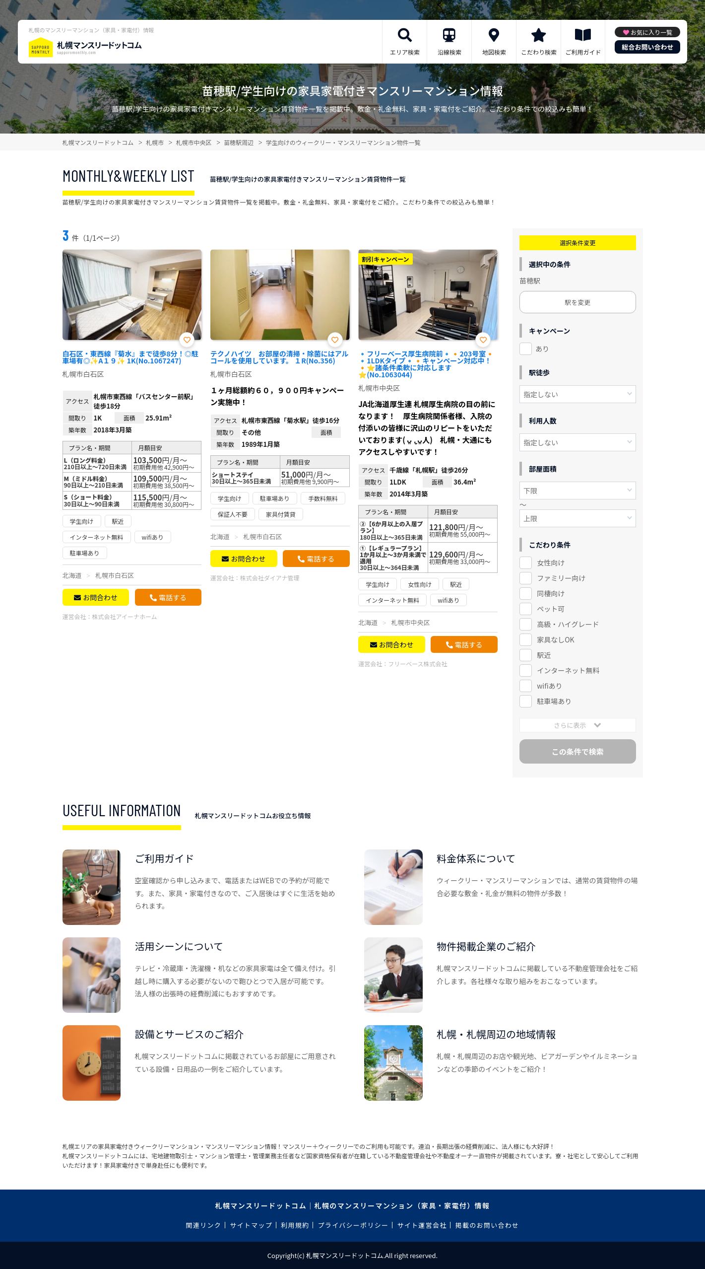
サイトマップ (251, 1225)
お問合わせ (100, 597)
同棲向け (551, 593)
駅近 (544, 655)
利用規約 (295, 1225)
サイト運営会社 (422, 1225)
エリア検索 (405, 52)
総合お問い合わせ (647, 47)
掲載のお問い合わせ (487, 1225)
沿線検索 (449, 52)
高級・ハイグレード (568, 624)
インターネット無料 (568, 670)
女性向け (551, 562)
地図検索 (494, 52)
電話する (173, 597)
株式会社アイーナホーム (124, 616)
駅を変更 (577, 302)
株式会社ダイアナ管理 (270, 577)
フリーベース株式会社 (417, 663)
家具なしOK (555, 639)
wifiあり (549, 686)
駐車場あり (554, 701)
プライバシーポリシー (353, 1225)
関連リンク (204, 1225)
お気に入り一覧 (651, 32)
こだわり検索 (539, 52)
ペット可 (551, 609)
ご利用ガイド (583, 52)
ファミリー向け (561, 578)
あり (542, 348)
